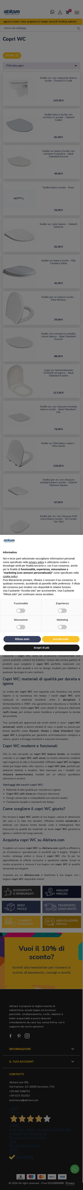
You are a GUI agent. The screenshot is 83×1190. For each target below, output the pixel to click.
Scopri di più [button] (41, 647)
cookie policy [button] (10, 576)
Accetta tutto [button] (61, 639)
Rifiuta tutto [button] (22, 639)
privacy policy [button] (36, 562)
